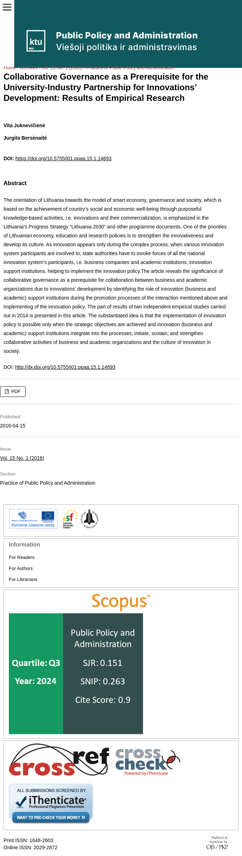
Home (10, 67)
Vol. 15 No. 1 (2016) (61, 67)
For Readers (21, 557)
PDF (15, 391)
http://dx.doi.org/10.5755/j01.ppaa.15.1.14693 (65, 367)
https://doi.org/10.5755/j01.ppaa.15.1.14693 (63, 158)
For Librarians (23, 579)
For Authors (21, 568)
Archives (29, 67)
